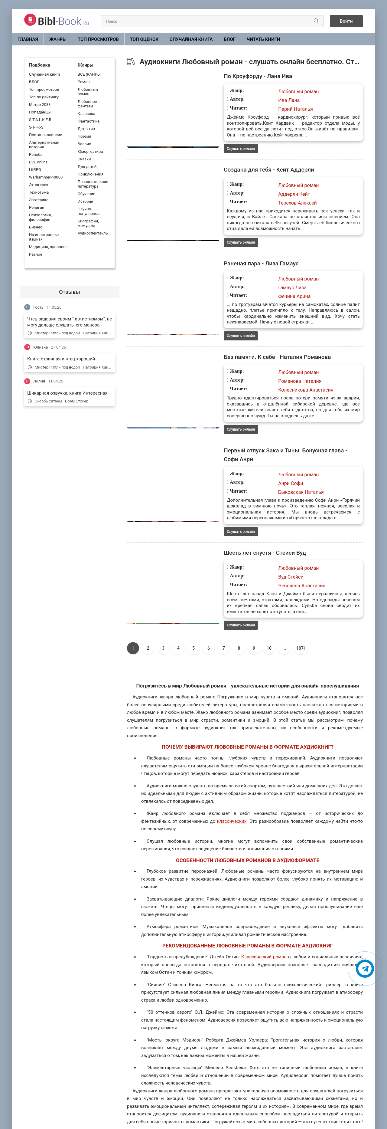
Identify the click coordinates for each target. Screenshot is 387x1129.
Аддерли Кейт (255, 189)
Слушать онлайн (201, 143)
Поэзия (84, 136)
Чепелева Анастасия (262, 551)
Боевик (84, 144)
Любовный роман (88, 91)
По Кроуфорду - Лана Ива (220, 76)
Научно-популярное (88, 211)
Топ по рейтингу (44, 97)
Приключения (90, 174)
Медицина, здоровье (48, 247)
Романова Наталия (260, 366)
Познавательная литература (93, 184)
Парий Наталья (256, 110)
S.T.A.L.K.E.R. (40, 119)
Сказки (84, 159)
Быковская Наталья (262, 462)
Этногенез (38, 184)
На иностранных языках (44, 236)
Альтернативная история (44, 144)
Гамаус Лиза (253, 277)
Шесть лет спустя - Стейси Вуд (228, 517)
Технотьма (39, 192)
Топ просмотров (98, 39)
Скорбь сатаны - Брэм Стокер (58, 401)
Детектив (86, 128)
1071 (301, 607)
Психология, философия (40, 217)
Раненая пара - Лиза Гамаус (224, 253)
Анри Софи (251, 454)
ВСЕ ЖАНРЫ (89, 74)
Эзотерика (38, 200)
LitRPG (35, 169)
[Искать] (312, 21)
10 (269, 607)
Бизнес (35, 227)
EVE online (38, 162)
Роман (84, 82)
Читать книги (263, 39)
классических (231, 780)
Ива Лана (249, 101)
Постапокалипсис (45, 135)
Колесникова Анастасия (266, 374)
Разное (35, 254)
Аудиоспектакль (93, 233)
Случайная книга (191, 39)
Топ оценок (144, 39)
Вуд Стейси (251, 542)
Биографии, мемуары (88, 223)
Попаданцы (39, 112)
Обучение (86, 194)
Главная (28, 39)
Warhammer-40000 (46, 177)
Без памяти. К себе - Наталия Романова (241, 341)
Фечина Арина (255, 286)
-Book (63, 21)
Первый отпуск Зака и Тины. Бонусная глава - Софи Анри (266, 429)
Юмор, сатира (90, 151)
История (85, 201)
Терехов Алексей (258, 198)
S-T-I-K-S (36, 127)
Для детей (87, 166)
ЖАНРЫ (58, 39)
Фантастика (88, 121)
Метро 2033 (40, 104)
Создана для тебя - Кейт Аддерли (232, 165)
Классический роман (264, 916)
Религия (36, 207)
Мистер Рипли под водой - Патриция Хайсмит (70, 333)
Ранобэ (35, 154)
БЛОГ (230, 39)
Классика (86, 113)
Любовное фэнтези (87, 103)
